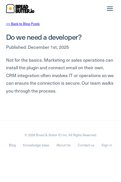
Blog (12, 145)
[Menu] (110, 9)
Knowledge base (36, 145)
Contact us (86, 145)
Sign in (107, 145)
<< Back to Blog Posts (23, 23)
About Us (63, 145)
